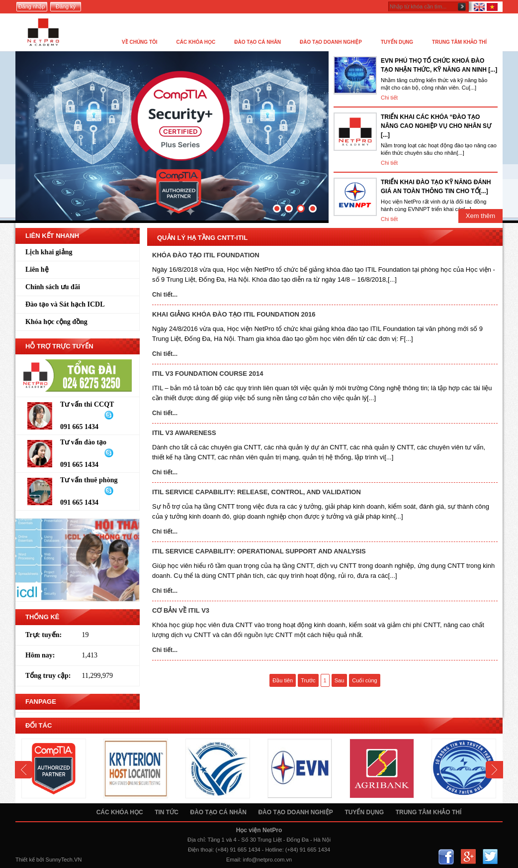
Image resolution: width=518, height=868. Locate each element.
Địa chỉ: (196, 840)
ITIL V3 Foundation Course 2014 (207, 373)
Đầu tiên (282, 680)
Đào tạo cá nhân (218, 812)
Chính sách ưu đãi (52, 287)
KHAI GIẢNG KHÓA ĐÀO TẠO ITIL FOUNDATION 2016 (234, 314)
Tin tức (166, 812)
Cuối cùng (364, 680)
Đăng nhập (31, 6)
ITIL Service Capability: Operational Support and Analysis (259, 551)
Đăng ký (66, 6)
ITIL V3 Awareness (184, 432)
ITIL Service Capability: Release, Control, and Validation (256, 492)
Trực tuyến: (43, 635)
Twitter (490, 857)
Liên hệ (37, 269)
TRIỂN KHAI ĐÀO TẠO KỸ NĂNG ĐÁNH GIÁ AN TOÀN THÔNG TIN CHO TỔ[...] (436, 187)
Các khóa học (119, 812)
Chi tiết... (164, 294)
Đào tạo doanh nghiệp (295, 812)
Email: (234, 860)
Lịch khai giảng (48, 252)
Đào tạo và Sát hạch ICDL (65, 304)
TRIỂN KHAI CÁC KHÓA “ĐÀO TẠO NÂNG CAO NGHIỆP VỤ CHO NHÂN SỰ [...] (436, 125)
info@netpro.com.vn (267, 860)
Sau (340, 680)
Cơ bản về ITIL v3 (180, 610)
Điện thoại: (201, 850)
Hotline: (274, 850)
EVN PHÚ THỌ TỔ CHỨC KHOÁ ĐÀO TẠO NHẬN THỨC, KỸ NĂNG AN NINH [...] (439, 65)
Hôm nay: (40, 655)
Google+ (468, 857)
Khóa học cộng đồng (56, 322)
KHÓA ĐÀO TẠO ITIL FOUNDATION (205, 255)
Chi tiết (389, 98)
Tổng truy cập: (48, 675)
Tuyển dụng (364, 812)
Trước (308, 680)
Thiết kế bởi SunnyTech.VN (48, 860)
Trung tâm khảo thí (429, 812)
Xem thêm (480, 215)
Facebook (446, 857)
